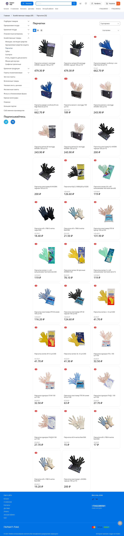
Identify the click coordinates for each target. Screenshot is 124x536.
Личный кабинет (48, 9)
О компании (15, 9)
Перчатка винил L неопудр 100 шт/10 (75, 106)
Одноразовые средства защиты (17, 45)
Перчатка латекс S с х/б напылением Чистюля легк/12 (105, 271)
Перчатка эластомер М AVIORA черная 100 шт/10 (45, 187)
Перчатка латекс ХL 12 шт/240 (75, 354)
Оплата (38, 9)
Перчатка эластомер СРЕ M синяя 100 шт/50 (46, 313)
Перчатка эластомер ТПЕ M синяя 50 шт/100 (76, 396)
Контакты (23, 9)
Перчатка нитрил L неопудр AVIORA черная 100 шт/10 (44, 64)
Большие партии (10, 106)
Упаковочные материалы (13, 34)
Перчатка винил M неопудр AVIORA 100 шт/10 (44, 147)
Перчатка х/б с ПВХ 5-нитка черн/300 (44, 229)
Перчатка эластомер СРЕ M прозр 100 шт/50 (104, 229)
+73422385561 (103, 9)
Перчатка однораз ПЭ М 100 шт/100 (44, 396)
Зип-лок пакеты (9, 77)
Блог (56, 9)
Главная (7, 16)
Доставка (31, 9)
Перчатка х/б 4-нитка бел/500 (75, 437)
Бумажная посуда (10, 30)
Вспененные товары (11, 81)
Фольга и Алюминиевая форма (15, 94)
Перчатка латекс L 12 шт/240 (104, 312)
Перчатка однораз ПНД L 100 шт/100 (104, 396)
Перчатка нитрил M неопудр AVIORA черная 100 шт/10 (74, 64)
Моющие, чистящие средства (16, 42)
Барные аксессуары (11, 98)
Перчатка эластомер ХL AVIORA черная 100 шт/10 (105, 147)
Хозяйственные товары (12, 38)
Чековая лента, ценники (13, 85)
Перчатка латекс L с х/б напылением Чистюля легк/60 (45, 271)
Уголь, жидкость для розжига (16, 58)
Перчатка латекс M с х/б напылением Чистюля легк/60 (105, 187)
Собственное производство (14, 110)
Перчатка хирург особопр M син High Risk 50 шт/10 (46, 106)
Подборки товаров (11, 21)
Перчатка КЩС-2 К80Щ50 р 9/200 (76, 187)
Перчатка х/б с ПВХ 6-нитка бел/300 (74, 229)
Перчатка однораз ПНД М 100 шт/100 (45, 438)
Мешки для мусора (12, 61)
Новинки (7, 102)
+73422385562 (115, 9)
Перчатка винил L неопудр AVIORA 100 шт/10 (103, 106)
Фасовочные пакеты (11, 89)
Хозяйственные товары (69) (23, 16)
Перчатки (9, 48)
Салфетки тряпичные (13, 64)
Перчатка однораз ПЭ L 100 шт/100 (104, 355)
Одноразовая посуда (11, 25)
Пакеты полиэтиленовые (13, 73)
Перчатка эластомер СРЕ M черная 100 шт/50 (74, 313)
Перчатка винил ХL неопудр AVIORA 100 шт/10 (74, 147)
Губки (7, 51)
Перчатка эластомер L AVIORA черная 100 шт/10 (75, 480)
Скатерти (8, 55)
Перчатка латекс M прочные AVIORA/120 (74, 271)
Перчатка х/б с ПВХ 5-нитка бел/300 (44, 480)
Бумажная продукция (12, 68)
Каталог (27, 3)
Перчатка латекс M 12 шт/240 (45, 354)
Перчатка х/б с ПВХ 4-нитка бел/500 (104, 438)
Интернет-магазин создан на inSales (108, 534)
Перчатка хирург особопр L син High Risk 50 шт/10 (105, 64)
